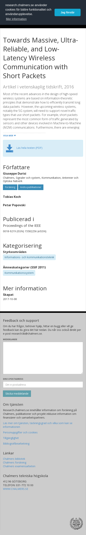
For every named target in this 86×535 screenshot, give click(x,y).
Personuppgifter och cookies (20, 432)
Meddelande (10, 339)
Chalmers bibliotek (14, 459)
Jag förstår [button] (67, 12)
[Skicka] (17, 393)
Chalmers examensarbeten (19, 466)
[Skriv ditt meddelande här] (43, 358)
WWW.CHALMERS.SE (15, 489)
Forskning (10, 187)
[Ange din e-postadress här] (43, 384)
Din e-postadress (13, 378)
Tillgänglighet (11, 438)
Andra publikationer (30, 187)
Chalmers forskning (14, 462)
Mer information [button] (16, 19)
